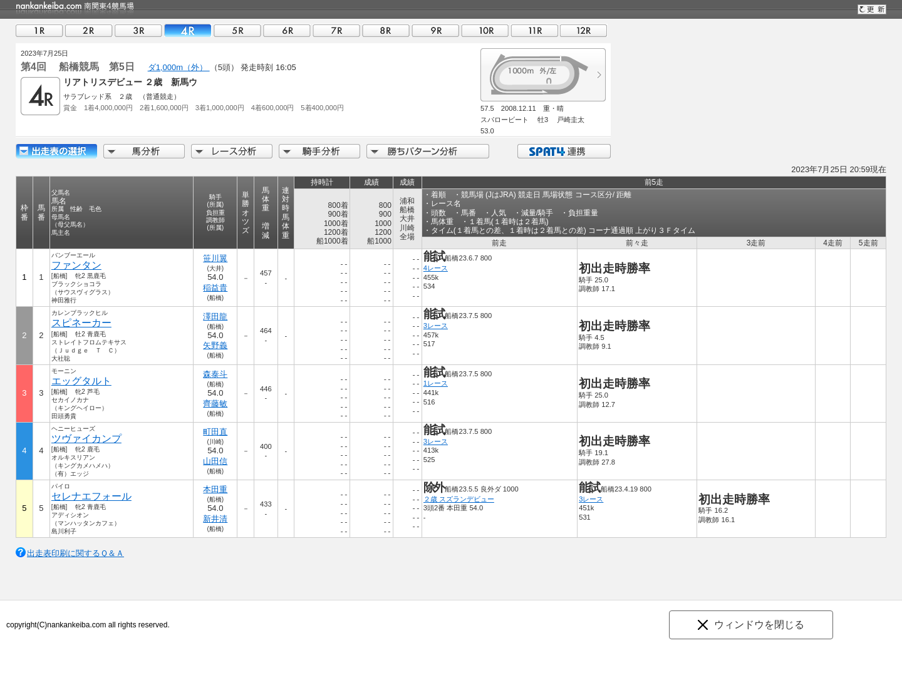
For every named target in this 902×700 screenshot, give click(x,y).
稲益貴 (215, 287)
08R (386, 30)
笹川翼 (215, 258)
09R (435, 30)
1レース (435, 383)
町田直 (215, 431)
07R (336, 30)
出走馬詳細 (56, 151)
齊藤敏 (215, 403)
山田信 (215, 461)
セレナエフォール (91, 496)
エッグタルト (81, 381)
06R (287, 30)
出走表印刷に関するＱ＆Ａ (75, 553)
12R (584, 30)
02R (89, 30)
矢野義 (215, 345)
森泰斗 (215, 374)
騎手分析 (319, 151)
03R (138, 30)
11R (534, 30)
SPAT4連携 (563, 151)
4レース (435, 268)
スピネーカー (81, 322)
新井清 (215, 518)
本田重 (215, 489)
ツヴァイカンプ (86, 438)
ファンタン (76, 265)
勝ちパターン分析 (427, 151)
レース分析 (231, 151)
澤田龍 (215, 316)
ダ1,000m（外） (179, 67)
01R (39, 30)
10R (485, 30)
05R (237, 30)
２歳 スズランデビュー (458, 499)
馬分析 (144, 151)
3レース (435, 325)
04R (188, 30)
